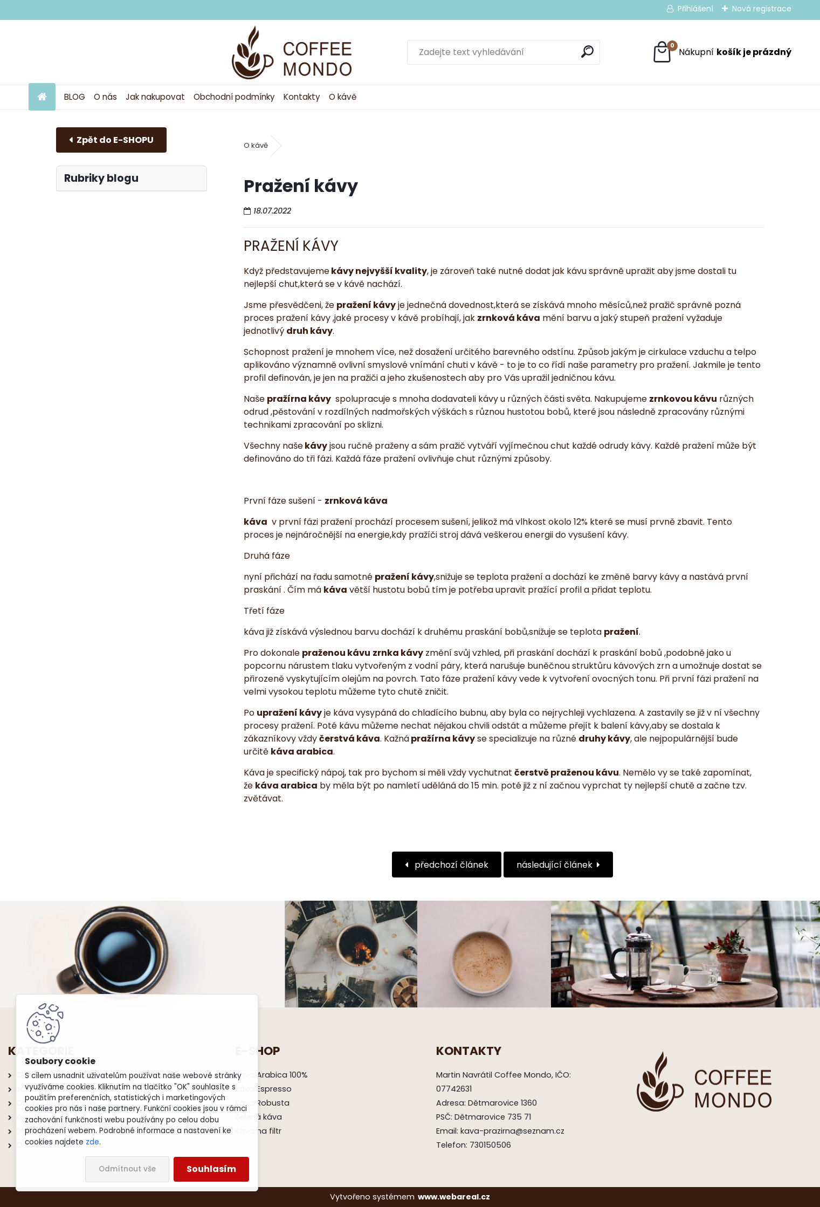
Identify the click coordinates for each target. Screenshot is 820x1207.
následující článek (554, 865)
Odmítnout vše (127, 1169)
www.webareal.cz (454, 1196)
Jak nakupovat (155, 96)
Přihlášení (695, 8)
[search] (524, 51)
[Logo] (103, 52)
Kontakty (302, 96)
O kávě (342, 96)
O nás (105, 96)
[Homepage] (42, 97)
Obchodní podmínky (234, 96)
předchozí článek (450, 865)
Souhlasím (211, 1169)
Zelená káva (258, 1117)
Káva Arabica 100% (271, 1074)
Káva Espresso (263, 1088)
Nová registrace (761, 8)
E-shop (111, 140)
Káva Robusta (262, 1103)
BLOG (74, 96)
